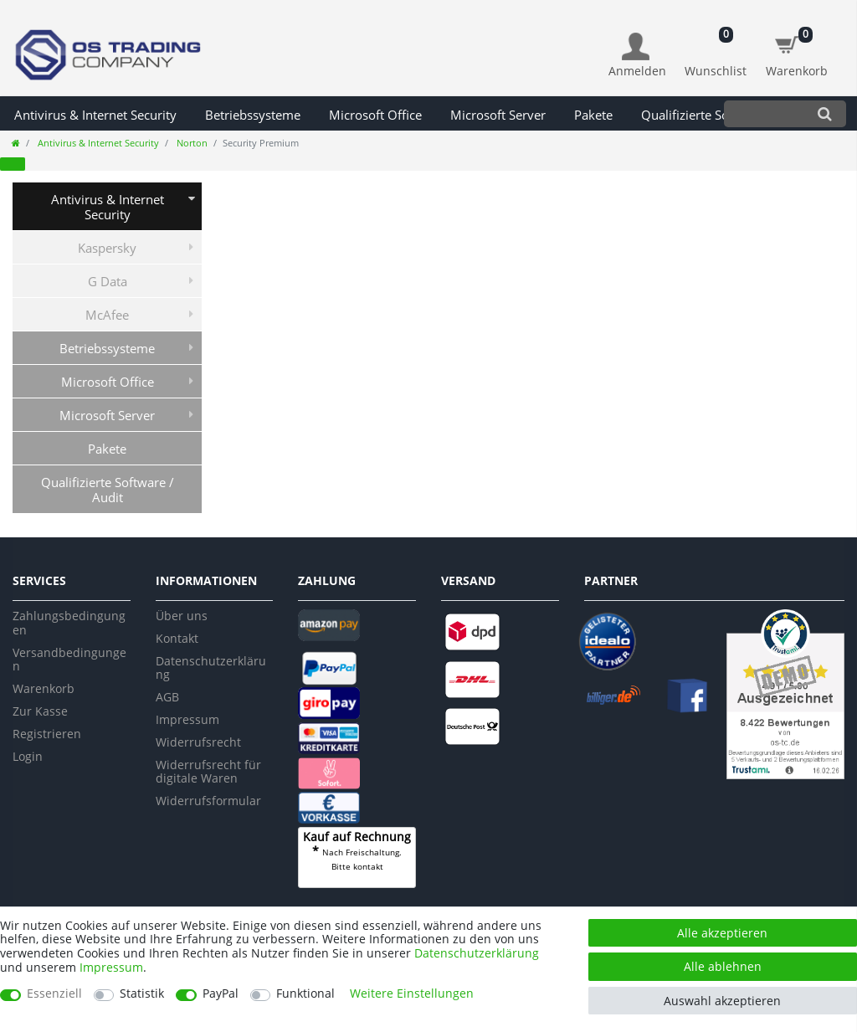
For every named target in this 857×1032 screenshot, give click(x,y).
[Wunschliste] (716, 46)
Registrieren (47, 734)
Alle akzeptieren (722, 933)
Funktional (305, 994)
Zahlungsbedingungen (69, 623)
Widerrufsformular (208, 801)
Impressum (187, 719)
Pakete (593, 115)
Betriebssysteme (252, 115)
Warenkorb (43, 688)
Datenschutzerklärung (211, 668)
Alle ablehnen (723, 966)
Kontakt (177, 638)
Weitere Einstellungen (412, 994)
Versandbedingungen (69, 659)
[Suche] (824, 113)
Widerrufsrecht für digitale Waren (208, 772)
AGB (167, 697)
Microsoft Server (498, 115)
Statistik (142, 994)
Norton (191, 142)
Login (28, 756)
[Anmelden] (637, 56)
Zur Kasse (40, 711)
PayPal (221, 994)
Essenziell (54, 994)
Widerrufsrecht (198, 742)
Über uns (182, 616)
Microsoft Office (375, 115)
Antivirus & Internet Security (95, 115)
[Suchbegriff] (763, 113)
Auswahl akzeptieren (722, 1001)
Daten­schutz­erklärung (476, 953)
